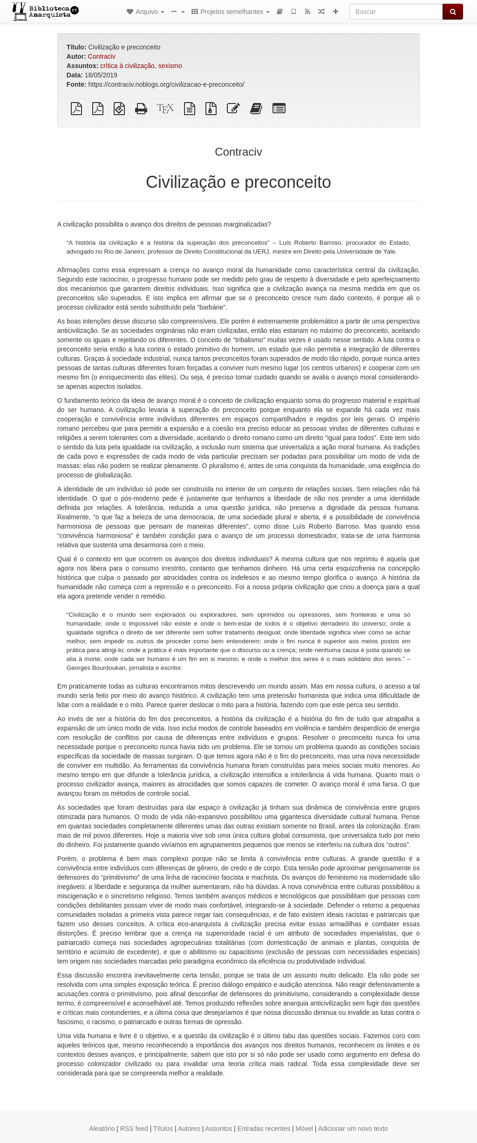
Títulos (163, 1128)
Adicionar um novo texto (353, 1128)
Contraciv (102, 56)
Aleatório (102, 1128)
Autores (189, 1128)
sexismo (170, 65)
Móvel (304, 1128)
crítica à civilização (127, 65)
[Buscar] (396, 12)
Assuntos (218, 1128)
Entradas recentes (264, 1128)
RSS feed (134, 1128)
